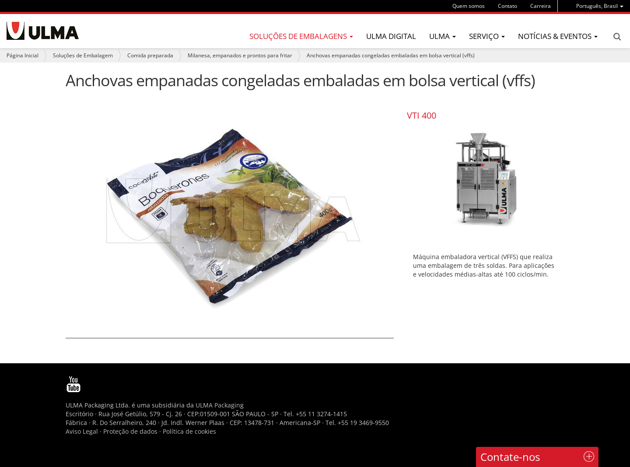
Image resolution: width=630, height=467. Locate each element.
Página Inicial (22, 55)
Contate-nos (510, 456)
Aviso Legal (82, 431)
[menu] (599, 6)
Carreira (540, 6)
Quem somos (468, 6)
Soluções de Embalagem (83, 55)
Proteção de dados (131, 431)
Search (616, 36)
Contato (507, 6)
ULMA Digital (391, 36)
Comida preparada (150, 55)
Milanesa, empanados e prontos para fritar (240, 55)
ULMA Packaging (220, 405)
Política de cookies (189, 431)
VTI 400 (421, 115)
